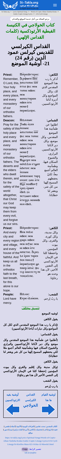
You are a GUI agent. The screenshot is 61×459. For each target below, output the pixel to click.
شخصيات (38, 430)
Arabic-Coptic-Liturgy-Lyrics (23, 14)
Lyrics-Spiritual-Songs (20, 12)
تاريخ (50, 430)
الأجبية (19, 426)
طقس (7, 426)
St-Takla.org (5, 12)
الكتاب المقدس (51, 426)
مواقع (30, 433)
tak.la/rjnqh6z (30, 452)
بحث (43, 426)
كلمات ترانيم (18, 430)
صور (5, 430)
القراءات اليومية (28, 426)
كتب (45, 430)
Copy (24, 449)
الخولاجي (30, 405)
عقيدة (55, 430)
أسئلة (13, 426)
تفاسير (38, 426)
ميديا (10, 430)
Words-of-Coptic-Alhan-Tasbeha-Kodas (44, 12)
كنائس (31, 430)
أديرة (26, 430)
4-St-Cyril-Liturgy (42, 14)
